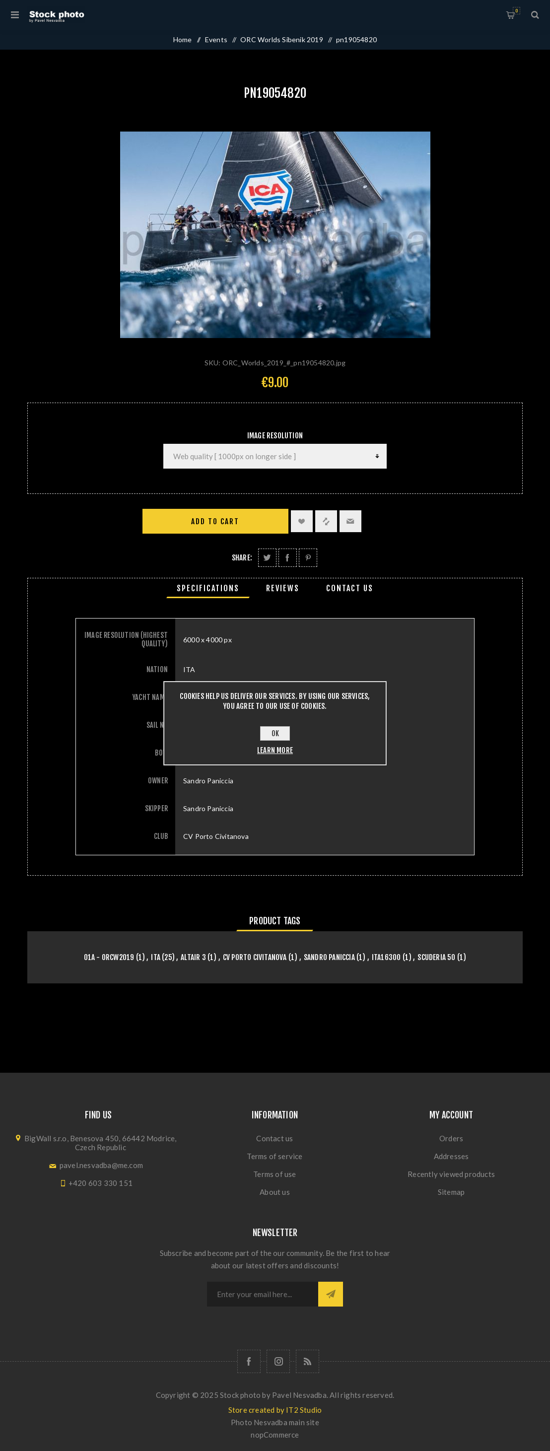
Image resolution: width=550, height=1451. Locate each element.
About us (275, 1191)
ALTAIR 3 (193, 957)
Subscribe (330, 1294)
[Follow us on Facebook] (249, 1361)
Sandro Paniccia (329, 957)
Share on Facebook (287, 558)
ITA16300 (386, 957)
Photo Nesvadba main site (275, 1422)
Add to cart (215, 521)
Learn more (275, 750)
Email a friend (350, 521)
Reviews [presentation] (282, 588)
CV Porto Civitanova (255, 957)
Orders (451, 1138)
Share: (242, 557)
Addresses (451, 1156)
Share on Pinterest (308, 558)
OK (275, 733)
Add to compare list (326, 521)
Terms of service (274, 1156)
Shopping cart (516, 10)
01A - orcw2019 (109, 957)
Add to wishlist (302, 521)
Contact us (274, 1138)
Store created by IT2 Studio (275, 1409)
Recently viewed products (451, 1174)
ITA (155, 957)
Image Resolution (275, 435)
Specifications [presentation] (208, 588)
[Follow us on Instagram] (278, 1361)
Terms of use (274, 1174)
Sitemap (451, 1191)
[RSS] (307, 1361)
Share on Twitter (267, 558)
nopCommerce (275, 1434)
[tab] (208, 588)
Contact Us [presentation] (349, 588)
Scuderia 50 (436, 957)
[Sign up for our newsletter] (262, 1294)
